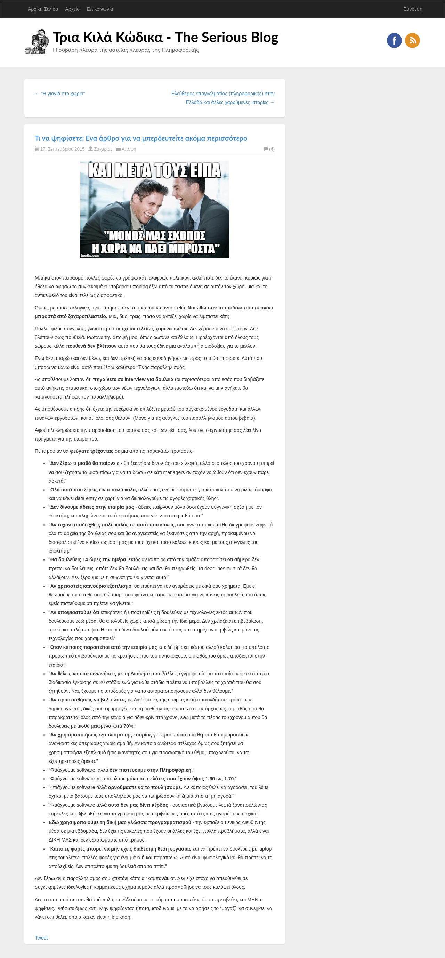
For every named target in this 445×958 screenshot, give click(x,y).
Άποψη (129, 149)
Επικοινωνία (100, 9)
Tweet (41, 938)
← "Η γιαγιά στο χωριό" (60, 93)
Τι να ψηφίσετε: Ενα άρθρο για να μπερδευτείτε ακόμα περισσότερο (141, 138)
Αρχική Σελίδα (43, 9)
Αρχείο (72, 9)
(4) (269, 149)
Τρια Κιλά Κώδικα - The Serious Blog (165, 37)
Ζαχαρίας (103, 149)
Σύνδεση (413, 9)
